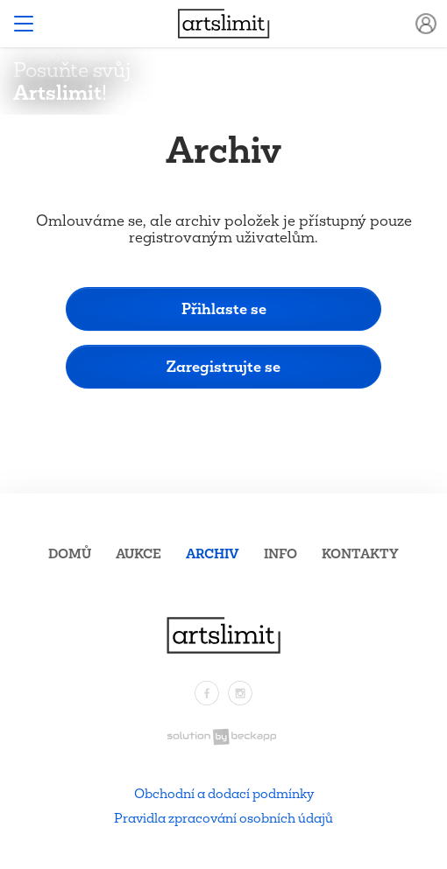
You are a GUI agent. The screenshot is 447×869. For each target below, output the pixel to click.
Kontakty (360, 553)
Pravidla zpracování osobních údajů (223, 817)
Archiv (212, 553)
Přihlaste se (223, 308)
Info (280, 553)
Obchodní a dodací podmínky (224, 793)
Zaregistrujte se (223, 366)
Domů (69, 553)
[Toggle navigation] (23, 23)
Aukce (138, 553)
